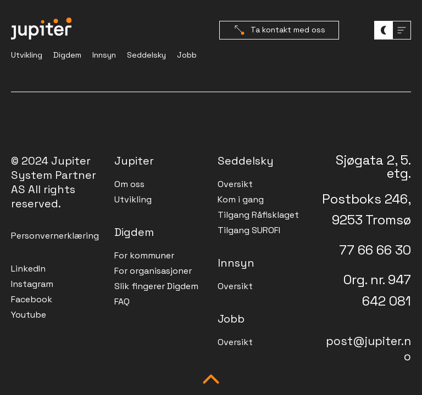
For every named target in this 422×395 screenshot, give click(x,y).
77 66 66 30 (375, 249)
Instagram (32, 284)
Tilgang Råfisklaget (258, 215)
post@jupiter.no (368, 349)
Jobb (187, 55)
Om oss (129, 184)
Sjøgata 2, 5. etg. (373, 166)
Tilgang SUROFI (249, 230)
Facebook (31, 299)
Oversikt (235, 184)
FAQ (122, 301)
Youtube (28, 314)
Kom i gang (241, 199)
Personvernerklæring (55, 235)
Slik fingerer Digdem (156, 286)
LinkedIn (28, 268)
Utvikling (26, 55)
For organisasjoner (153, 270)
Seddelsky (146, 55)
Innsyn (104, 55)
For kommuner (144, 255)
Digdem (67, 55)
